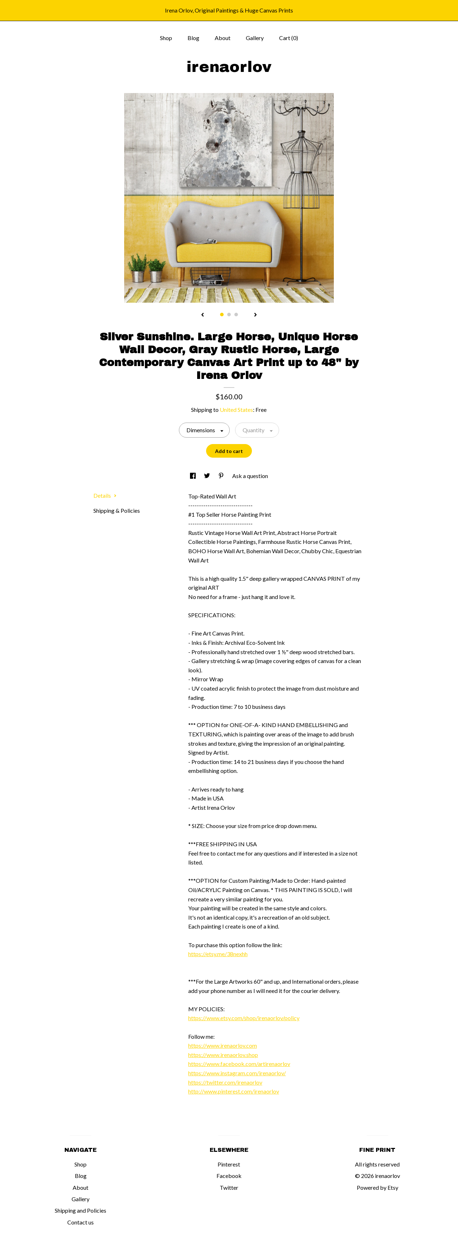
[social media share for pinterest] (221, 475)
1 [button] (222, 314)
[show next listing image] (255, 315)
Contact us (80, 1222)
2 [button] (229, 314)
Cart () (288, 37)
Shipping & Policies (116, 510)
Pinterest (229, 1164)
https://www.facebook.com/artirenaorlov (239, 1063)
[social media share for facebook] (193, 475)
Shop (166, 37)
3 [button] (236, 314)
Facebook (229, 1175)
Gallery (255, 37)
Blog (193, 37)
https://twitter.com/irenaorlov (225, 1082)
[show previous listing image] (202, 315)
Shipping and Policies (80, 1210)
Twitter (229, 1187)
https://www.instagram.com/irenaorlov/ (237, 1073)
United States (236, 409)
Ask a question (250, 475)
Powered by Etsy (377, 1187)
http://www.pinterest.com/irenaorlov (233, 1091)
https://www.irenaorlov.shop (223, 1054)
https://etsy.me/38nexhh (218, 953)
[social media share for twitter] (207, 475)
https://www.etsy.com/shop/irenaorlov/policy (243, 1017)
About (222, 37)
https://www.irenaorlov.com (222, 1045)
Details (105, 495)
